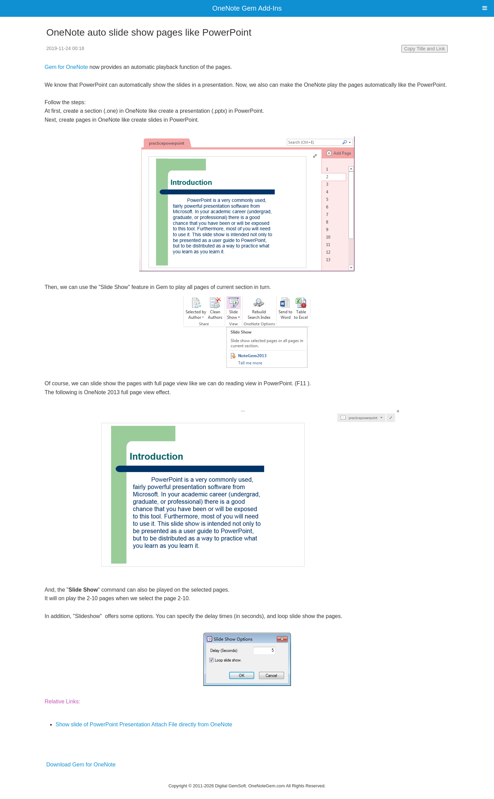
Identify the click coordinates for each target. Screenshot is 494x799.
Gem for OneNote (66, 67)
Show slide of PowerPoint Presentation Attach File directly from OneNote (144, 724)
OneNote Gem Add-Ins (247, 8)
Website (247, 777)
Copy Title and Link (424, 48)
